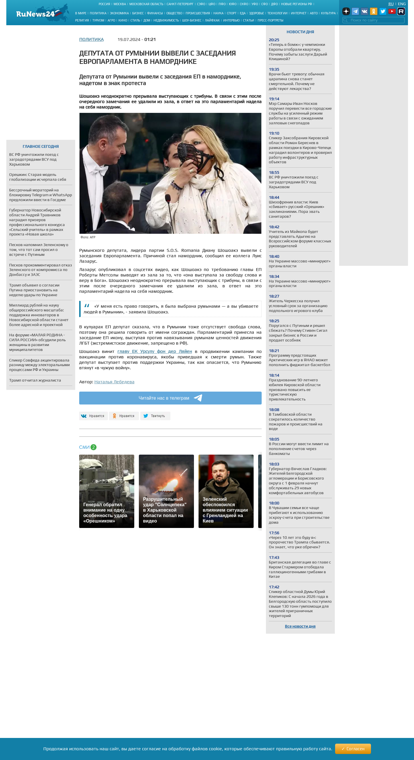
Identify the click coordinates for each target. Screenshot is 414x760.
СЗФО (201, 4)
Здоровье (256, 13)
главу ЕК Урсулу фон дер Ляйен (154, 351)
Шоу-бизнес (191, 20)
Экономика (119, 13)
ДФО (274, 4)
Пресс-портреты (270, 20)
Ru (391, 3)
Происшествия (198, 13)
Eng (402, 3)
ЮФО (232, 4)
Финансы (155, 13)
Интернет (298, 13)
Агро (111, 20)
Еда (243, 13)
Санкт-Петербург (180, 4)
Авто (314, 13)
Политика (98, 13)
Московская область (146, 4)
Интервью (231, 20)
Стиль (135, 20)
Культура (328, 13)
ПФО (222, 4)
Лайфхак (212, 20)
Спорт (231, 13)
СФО (264, 4)
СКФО (244, 4)
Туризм (98, 20)
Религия (82, 20)
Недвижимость (166, 20)
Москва (120, 4)
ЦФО (212, 4)
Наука (218, 13)
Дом (146, 20)
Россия (104, 4)
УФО (255, 4)
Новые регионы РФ (296, 4)
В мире (80, 13)
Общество (174, 13)
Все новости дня (300, 626)
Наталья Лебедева (114, 381)
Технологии (277, 13)
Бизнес (138, 13)
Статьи (248, 20)
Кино (122, 20)
